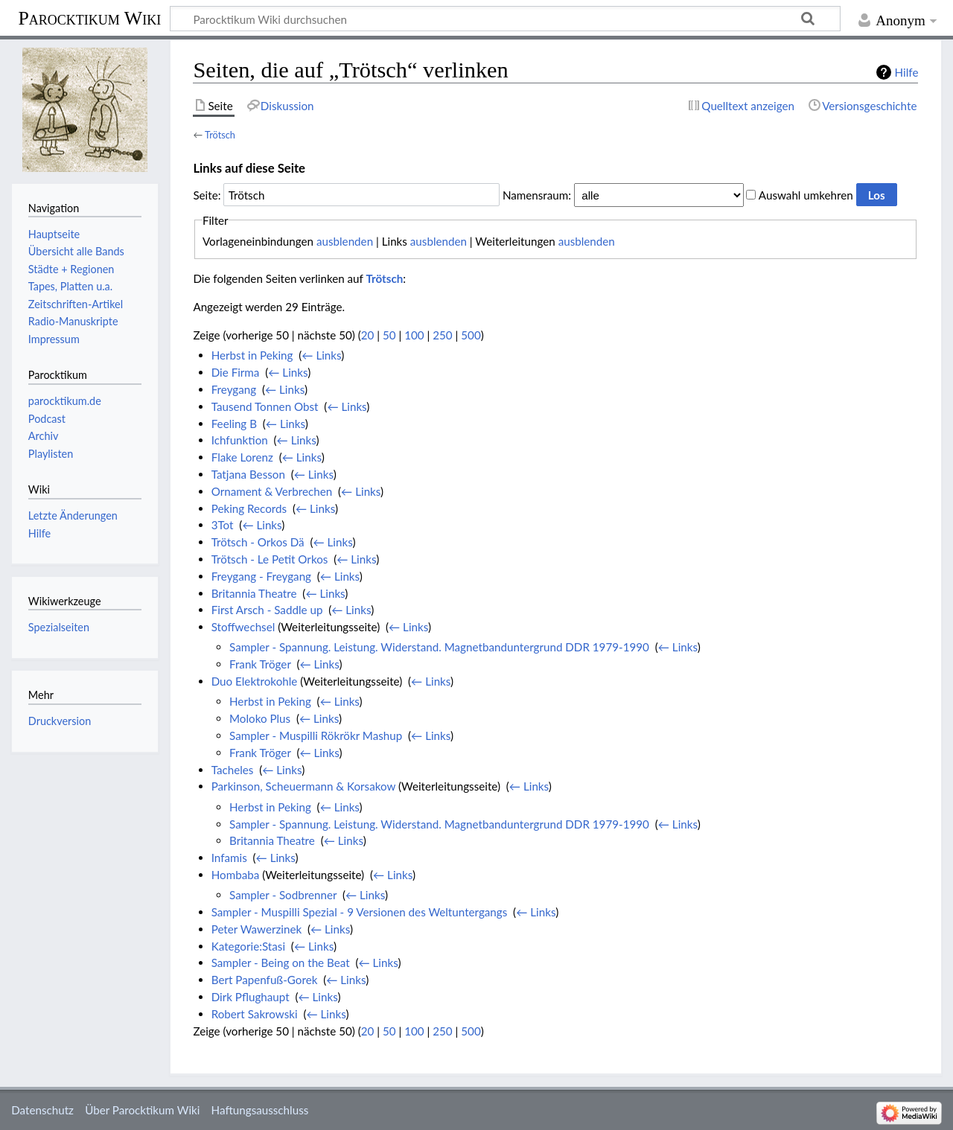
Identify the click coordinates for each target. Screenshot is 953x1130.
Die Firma (235, 372)
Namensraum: (537, 195)
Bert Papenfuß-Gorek (264, 979)
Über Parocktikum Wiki (142, 1110)
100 (414, 335)
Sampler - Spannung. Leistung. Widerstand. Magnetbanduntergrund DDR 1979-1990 (439, 647)
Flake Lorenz (242, 457)
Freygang (233, 389)
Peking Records (249, 508)
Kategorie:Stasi (248, 946)
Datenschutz (42, 1110)
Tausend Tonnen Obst (265, 406)
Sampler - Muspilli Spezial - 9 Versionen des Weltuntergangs (359, 912)
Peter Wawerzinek (256, 929)
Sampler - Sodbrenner (283, 894)
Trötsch (220, 135)
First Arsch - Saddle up (267, 609)
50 (389, 335)
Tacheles (232, 769)
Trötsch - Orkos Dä (258, 542)
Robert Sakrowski (254, 1014)
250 (442, 335)
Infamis (229, 857)
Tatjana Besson (248, 474)
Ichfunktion (239, 440)
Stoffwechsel (243, 626)
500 (470, 335)
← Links (321, 355)
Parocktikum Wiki (89, 17)
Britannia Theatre (254, 593)
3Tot (222, 525)
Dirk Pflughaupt (250, 996)
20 (367, 335)
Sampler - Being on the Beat (280, 962)
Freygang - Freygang (261, 576)
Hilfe (907, 72)
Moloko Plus (259, 718)
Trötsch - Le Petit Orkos (269, 559)
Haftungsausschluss (260, 1110)
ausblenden (344, 241)
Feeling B (234, 423)
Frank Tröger (260, 664)
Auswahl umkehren (806, 195)
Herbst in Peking (252, 355)
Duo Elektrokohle (254, 681)
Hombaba (235, 874)
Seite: (206, 195)
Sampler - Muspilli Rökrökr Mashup (315, 735)
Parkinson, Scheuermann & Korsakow (303, 786)
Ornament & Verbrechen (272, 491)
